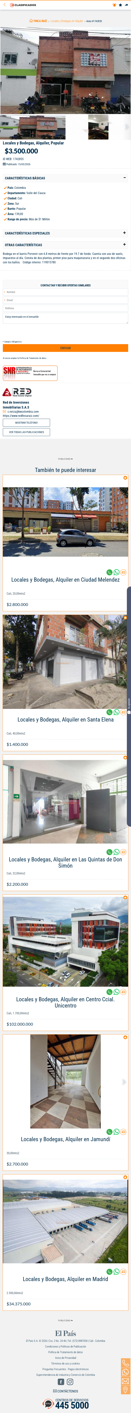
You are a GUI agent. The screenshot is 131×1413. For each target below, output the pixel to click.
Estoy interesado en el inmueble (65, 318)
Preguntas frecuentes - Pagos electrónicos (65, 1369)
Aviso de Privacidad (65, 1358)
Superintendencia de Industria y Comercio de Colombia (65, 1375)
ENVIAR (65, 348)
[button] (65, 178)
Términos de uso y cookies (65, 1363)
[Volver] (6, 5)
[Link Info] (65, 590)
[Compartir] (126, 5)
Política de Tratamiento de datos (32, 358)
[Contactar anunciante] (123, 574)
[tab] (65, 178)
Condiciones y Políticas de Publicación (65, 1346)
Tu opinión (129, 706)
